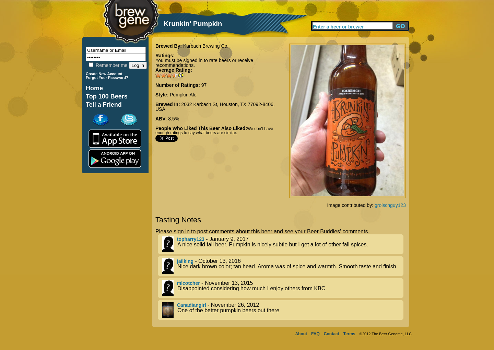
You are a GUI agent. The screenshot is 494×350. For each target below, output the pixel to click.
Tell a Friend (104, 104)
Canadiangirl (191, 305)
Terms (349, 333)
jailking (185, 261)
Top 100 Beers (107, 96)
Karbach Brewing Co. (205, 46)
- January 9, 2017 (282, 244)
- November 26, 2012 (282, 310)
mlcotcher (188, 283)
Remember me (108, 65)
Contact (331, 333)
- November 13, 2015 (282, 288)
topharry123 (190, 239)
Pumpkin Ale (183, 94)
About (301, 333)
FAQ (315, 333)
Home (94, 88)
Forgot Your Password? (107, 77)
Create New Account (104, 74)
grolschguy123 (390, 205)
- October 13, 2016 (282, 266)
